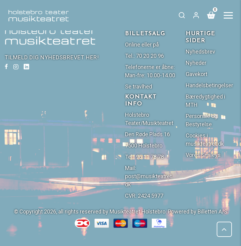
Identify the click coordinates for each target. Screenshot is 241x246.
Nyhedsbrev (200, 51)
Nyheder (196, 63)
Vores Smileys (203, 155)
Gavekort (196, 74)
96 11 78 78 (150, 157)
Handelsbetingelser (209, 85)
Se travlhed (138, 86)
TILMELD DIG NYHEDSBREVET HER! (52, 57)
